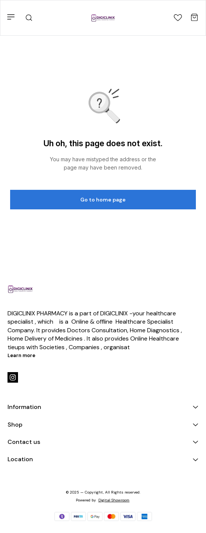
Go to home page (103, 199)
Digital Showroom (113, 500)
